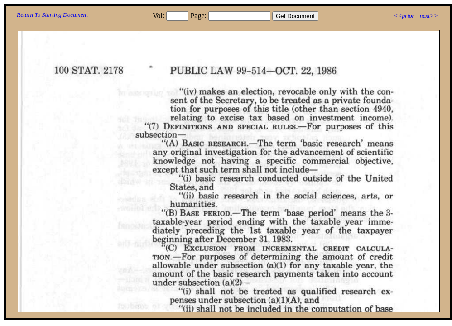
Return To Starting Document (52, 14)
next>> (429, 15)
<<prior (404, 15)
